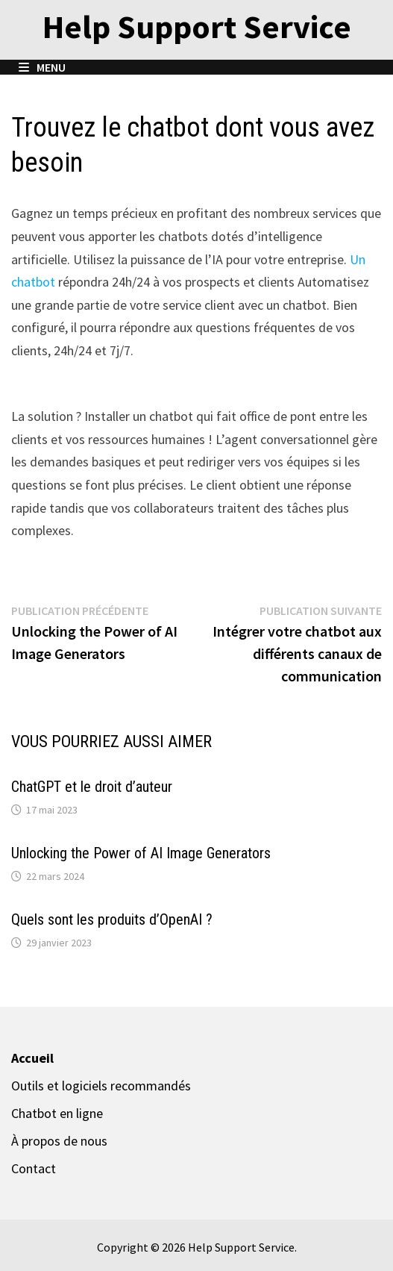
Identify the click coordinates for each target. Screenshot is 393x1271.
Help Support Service (197, 26)
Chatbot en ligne (57, 1113)
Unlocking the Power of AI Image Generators (141, 853)
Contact (33, 1168)
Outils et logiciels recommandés (101, 1085)
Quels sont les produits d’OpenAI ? (112, 919)
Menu (42, 67)
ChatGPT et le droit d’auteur (91, 787)
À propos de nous (59, 1140)
